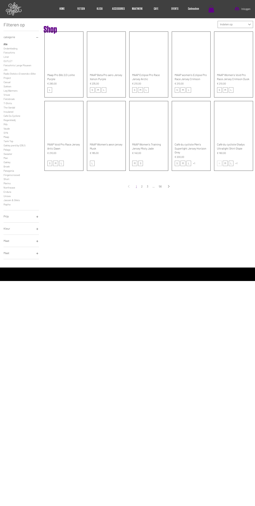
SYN (6, 132)
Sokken (7, 86)
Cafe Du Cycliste (12, 115)
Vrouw (7, 94)
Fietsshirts (9, 52)
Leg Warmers (11, 90)
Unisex (7, 196)
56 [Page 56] (160, 186)
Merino (7, 183)
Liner (6, 56)
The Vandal (9, 107)
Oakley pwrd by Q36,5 (15, 145)
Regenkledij (10, 120)
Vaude (7, 128)
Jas (5, 69)
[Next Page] (169, 186)
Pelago (7, 149)
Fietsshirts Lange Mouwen (17, 65)
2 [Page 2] (142, 186)
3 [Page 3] (147, 186)
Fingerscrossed (12, 174)
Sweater (8, 153)
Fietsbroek (9, 98)
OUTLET (8, 61)
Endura (7, 191)
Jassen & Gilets (12, 200)
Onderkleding (10, 48)
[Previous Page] (129, 186)
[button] (211, 9)
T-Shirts (8, 103)
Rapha (7, 204)
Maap (6, 136)
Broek (7, 166)
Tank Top (8, 141)
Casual (7, 82)
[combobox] (235, 24)
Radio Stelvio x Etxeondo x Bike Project (20, 75)
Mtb (5, 124)
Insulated (8, 111)
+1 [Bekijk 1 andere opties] (194, 163)
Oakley (7, 162)
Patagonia (9, 170)
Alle (5, 44)
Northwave (9, 187)
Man (6, 157)
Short (6, 179)
